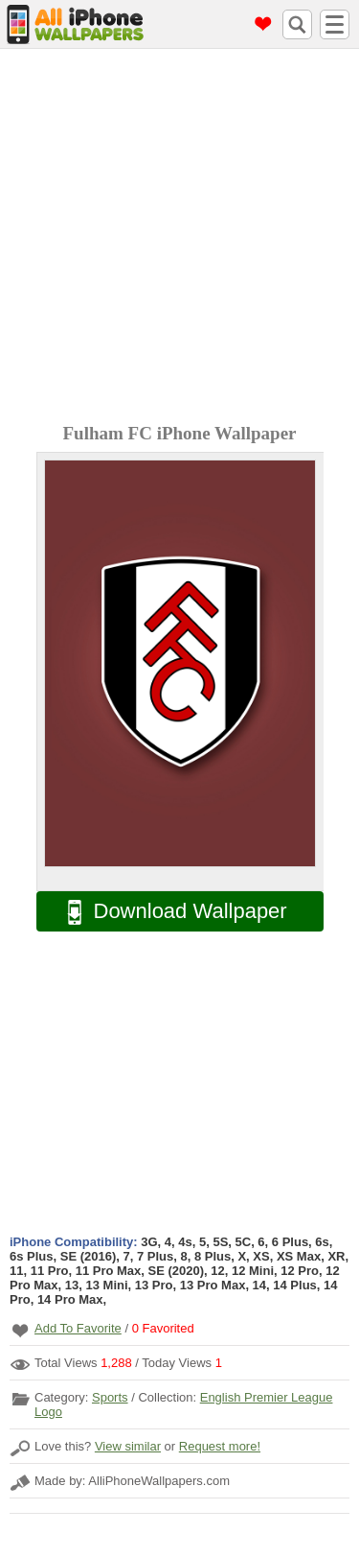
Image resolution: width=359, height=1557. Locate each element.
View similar (128, 1446)
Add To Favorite (78, 1328)
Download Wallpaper (167, 912)
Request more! (219, 1446)
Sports (110, 1397)
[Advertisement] (179, 238)
